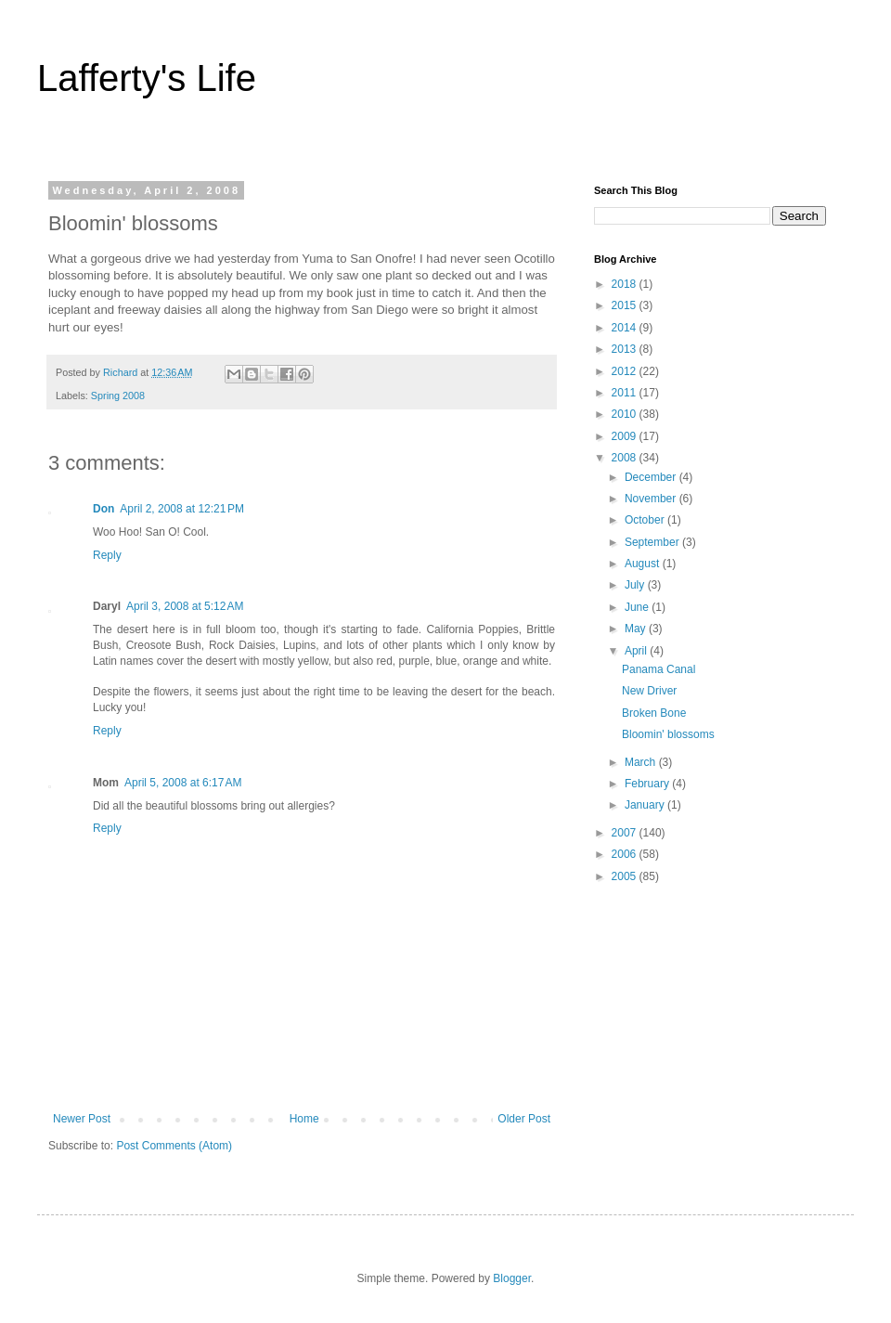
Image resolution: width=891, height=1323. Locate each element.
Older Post (523, 1118)
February (648, 783)
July (636, 584)
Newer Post (81, 1118)
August (644, 563)
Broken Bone (654, 713)
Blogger (512, 1278)
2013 (625, 349)
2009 (625, 436)
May (637, 628)
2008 (625, 457)
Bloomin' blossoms (668, 734)
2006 (625, 854)
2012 (625, 371)
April (637, 650)
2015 (625, 305)
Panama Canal (658, 669)
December (652, 477)
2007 (625, 832)
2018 (625, 284)
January (646, 804)
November (652, 498)
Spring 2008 (118, 395)
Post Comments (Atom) (174, 1145)
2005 (625, 876)
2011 (625, 392)
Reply (107, 555)
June (638, 607)
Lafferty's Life (146, 78)
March (642, 762)
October (646, 519)
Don (103, 508)
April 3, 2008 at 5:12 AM (184, 606)
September (653, 542)
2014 (625, 327)
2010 (625, 414)
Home (304, 1118)
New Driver (649, 690)
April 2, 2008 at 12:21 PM (182, 508)
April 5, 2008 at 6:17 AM (182, 782)
